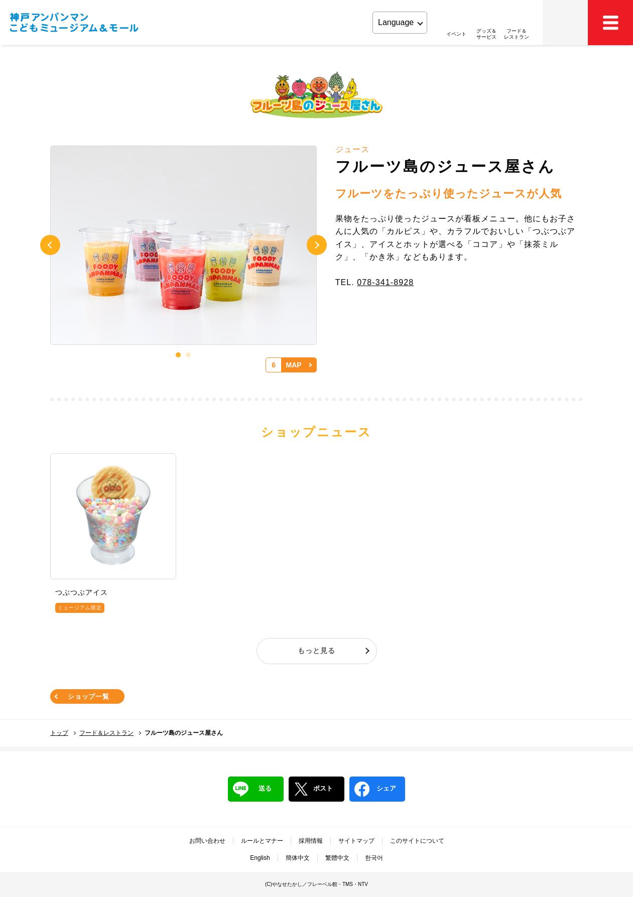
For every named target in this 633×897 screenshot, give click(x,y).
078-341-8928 (385, 282)
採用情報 (311, 840)
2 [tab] (188, 354)
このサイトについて (417, 840)
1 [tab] (178, 354)
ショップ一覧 (88, 696)
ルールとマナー (262, 840)
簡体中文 (298, 857)
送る (252, 789)
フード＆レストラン (106, 732)
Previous (50, 245)
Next (317, 245)
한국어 (374, 857)
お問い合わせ (207, 840)
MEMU (610, 22)
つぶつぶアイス (81, 592)
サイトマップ (356, 840)
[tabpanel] (183, 245)
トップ (59, 732)
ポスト (313, 789)
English (260, 857)
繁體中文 (337, 857)
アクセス (565, 22)
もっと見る (316, 651)
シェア (375, 789)
